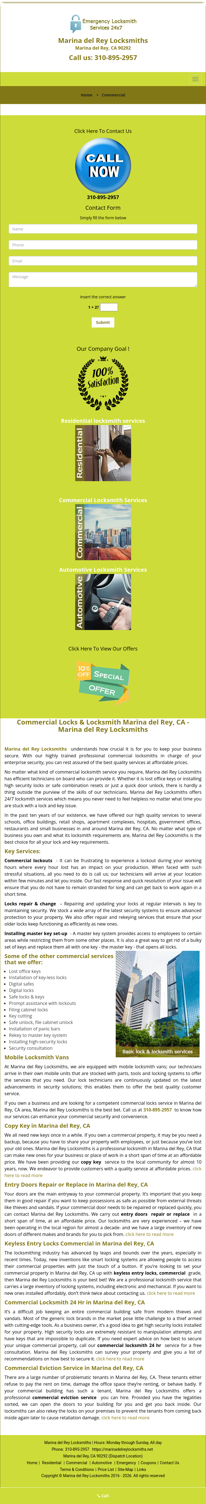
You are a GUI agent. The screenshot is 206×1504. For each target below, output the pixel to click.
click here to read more (150, 1234)
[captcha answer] (109, 307)
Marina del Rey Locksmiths (35, 749)
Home (86, 95)
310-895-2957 (115, 57)
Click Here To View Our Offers (103, 648)
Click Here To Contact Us (103, 131)
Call (103, 1495)
